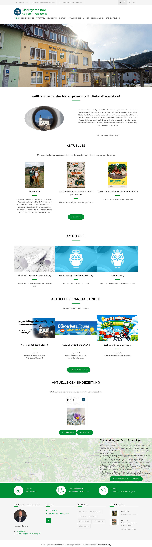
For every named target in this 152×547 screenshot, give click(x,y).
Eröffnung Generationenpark (117, 343)
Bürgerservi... (84, 524)
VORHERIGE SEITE (67, 430)
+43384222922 (23, 2)
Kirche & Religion (70, 16)
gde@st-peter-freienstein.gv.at (44, 2)
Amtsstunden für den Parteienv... (72, 2)
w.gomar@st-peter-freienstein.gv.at (28, 531)
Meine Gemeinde (61, 10)
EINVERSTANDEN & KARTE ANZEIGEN (126, 476)
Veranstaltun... (84, 519)
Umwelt (120, 10)
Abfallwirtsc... (95, 509)
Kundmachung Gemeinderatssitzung (76, 273)
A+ (120, 2)
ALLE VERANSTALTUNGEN (79, 368)
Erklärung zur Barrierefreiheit (59, 511)
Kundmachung (117, 273)
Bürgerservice (109, 10)
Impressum (53, 508)
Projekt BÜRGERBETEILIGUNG (35, 343)
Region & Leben (55, 16)
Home (51, 10)
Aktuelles (83, 509)
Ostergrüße (34, 189)
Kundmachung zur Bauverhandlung (34, 273)
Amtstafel (74, 10)
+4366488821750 (21, 529)
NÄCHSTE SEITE (85, 430)
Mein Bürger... (99, 519)
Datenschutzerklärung (103, 542)
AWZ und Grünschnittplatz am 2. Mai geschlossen (129, 520)
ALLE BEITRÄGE (76, 215)
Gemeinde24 (58, 542)
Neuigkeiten (86, 10)
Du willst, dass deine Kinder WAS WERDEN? (117, 189)
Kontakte (96, 10)
